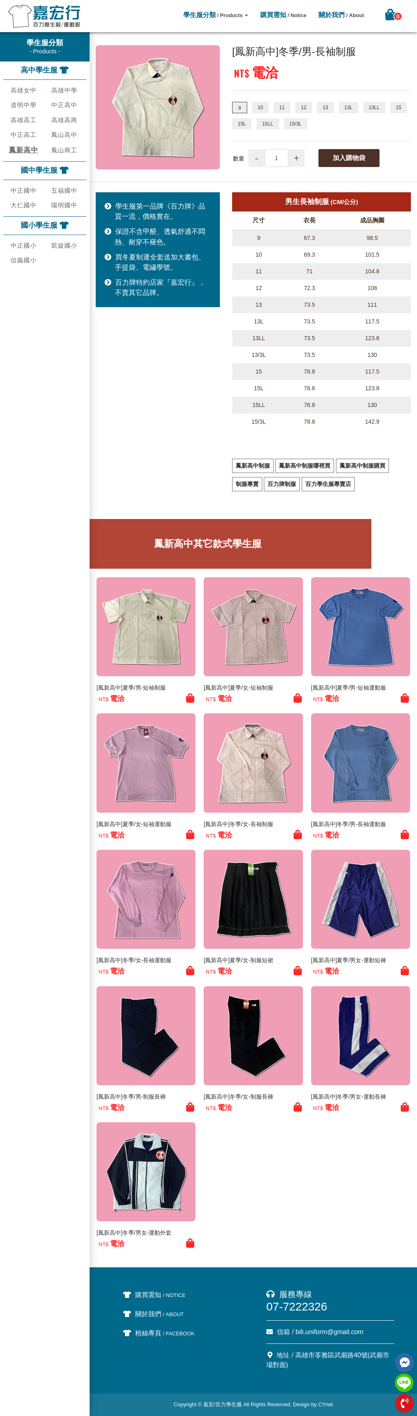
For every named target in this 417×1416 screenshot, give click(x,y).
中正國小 (24, 245)
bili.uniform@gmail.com (330, 1331)
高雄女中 (24, 90)
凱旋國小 (64, 245)
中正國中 (24, 190)
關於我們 (341, 14)
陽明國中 (64, 205)
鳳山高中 (64, 134)
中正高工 (24, 134)
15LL (267, 124)
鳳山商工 (64, 150)
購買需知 (283, 14)
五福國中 (64, 190)
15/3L (296, 124)
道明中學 (24, 104)
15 (398, 107)
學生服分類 (213, 14)
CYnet (325, 1404)
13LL (374, 107)
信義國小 (24, 260)
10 (260, 107)
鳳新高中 (23, 150)
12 (303, 107)
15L (242, 124)
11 (282, 107)
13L (349, 107)
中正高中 (64, 104)
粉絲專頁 (159, 1333)
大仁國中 (24, 205)
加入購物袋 (349, 157)
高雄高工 (24, 120)
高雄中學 (64, 90)
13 (325, 107)
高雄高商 (64, 120)
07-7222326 (296, 1306)
